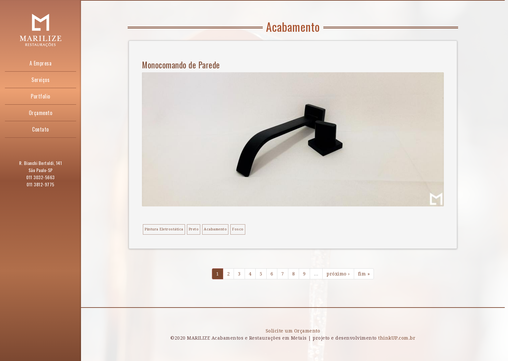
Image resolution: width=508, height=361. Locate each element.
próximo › (338, 273)
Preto (194, 229)
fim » (364, 273)
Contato (40, 129)
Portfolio (40, 96)
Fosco (238, 229)
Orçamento (40, 113)
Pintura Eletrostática (163, 229)
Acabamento (215, 229)
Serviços (40, 80)
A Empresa (40, 63)
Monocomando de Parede (181, 65)
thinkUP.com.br (396, 338)
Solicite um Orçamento (293, 330)
